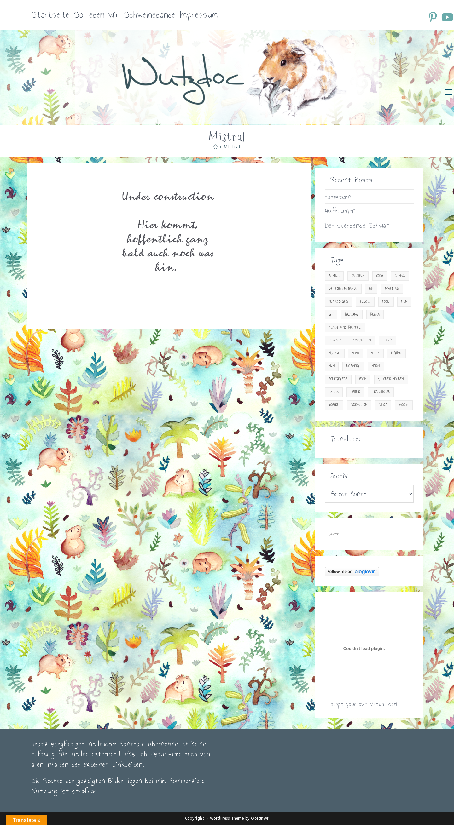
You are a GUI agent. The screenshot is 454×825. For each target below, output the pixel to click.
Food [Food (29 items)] (386, 301)
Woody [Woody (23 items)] (404, 405)
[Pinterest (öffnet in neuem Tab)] (434, 17)
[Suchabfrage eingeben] (369, 534)
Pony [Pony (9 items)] (363, 379)
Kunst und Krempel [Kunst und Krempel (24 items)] (345, 327)
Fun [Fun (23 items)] (404, 301)
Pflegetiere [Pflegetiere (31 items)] (338, 379)
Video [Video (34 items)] (383, 405)
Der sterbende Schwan (357, 225)
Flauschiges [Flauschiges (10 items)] (338, 301)
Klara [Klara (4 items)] (375, 314)
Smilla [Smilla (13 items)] (334, 392)
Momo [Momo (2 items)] (355, 353)
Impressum (199, 14)
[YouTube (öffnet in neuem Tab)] (447, 17)
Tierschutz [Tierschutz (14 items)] (381, 392)
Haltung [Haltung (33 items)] (352, 314)
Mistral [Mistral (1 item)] (334, 353)
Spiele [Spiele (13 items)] (355, 392)
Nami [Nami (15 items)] (332, 366)
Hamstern (338, 196)
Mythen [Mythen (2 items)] (396, 353)
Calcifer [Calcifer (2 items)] (358, 275)
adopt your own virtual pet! (364, 704)
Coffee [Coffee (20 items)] (400, 275)
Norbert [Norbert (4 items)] (353, 366)
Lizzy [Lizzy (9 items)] (387, 340)
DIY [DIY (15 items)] (371, 288)
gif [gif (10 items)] (331, 314)
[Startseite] (215, 147)
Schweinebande (149, 14)
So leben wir (96, 14)
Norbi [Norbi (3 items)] (376, 366)
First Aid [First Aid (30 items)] (392, 288)
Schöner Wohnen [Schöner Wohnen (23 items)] (391, 379)
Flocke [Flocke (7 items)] (365, 301)
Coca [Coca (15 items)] (379, 275)
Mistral (232, 147)
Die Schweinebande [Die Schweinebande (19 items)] (343, 288)
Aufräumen (340, 210)
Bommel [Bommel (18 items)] (334, 275)
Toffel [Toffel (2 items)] (334, 405)
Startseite (50, 14)
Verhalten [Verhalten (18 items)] (359, 405)
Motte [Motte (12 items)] (375, 353)
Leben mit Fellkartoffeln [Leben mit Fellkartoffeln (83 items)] (350, 340)
